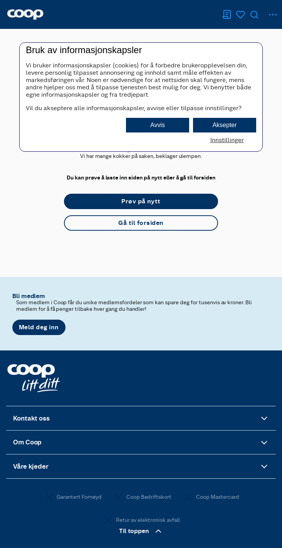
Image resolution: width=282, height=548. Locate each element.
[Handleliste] (226, 14)
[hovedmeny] (273, 14)
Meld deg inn (39, 327)
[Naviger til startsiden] (25, 14)
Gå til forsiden (140, 222)
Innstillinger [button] (227, 140)
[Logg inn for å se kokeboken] (240, 14)
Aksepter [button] (224, 125)
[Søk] (254, 14)
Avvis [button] (157, 125)
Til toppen (141, 531)
